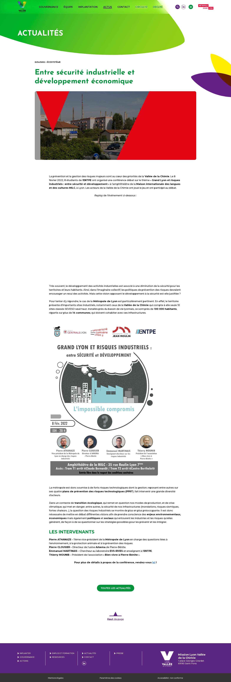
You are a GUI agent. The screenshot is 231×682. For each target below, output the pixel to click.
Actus (107, 7)
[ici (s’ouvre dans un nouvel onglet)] (153, 562)
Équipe (68, 7)
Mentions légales (55, 678)
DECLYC (158, 7)
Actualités (90, 653)
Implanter (25, 653)
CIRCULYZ (141, 7)
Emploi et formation (63, 653)
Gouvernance (48, 7)
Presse (119, 653)
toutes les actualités (115, 588)
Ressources (58, 657)
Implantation (88, 7)
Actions (24, 661)
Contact (123, 7)
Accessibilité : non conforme (170, 678)
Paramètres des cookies (110, 678)
